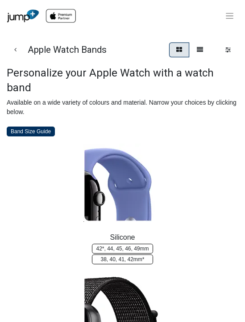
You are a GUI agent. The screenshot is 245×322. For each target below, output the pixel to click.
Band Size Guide (31, 131)
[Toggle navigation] (229, 16)
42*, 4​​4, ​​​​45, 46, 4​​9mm (122, 249)
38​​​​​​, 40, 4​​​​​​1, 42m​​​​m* (122, 259)
